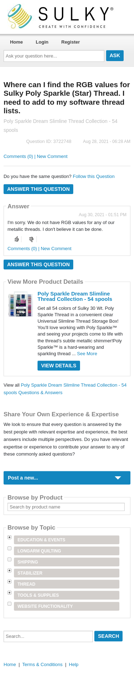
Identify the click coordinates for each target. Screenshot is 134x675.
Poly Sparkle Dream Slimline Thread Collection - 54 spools (75, 296)
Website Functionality (45, 606)
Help (74, 664)
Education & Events (41, 539)
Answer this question (38, 189)
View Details (58, 365)
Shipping (28, 562)
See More (87, 353)
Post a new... (23, 478)
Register (70, 42)
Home (16, 42)
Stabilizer (30, 573)
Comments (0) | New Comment (36, 156)
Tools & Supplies (38, 595)
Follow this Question (94, 176)
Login (42, 42)
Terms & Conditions (42, 664)
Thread (26, 584)
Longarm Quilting (39, 551)
